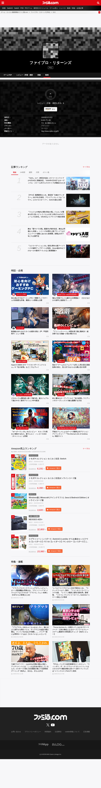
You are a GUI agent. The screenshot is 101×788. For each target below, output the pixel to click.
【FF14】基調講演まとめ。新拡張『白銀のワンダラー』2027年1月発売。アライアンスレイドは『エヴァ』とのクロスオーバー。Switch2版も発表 (46, 199)
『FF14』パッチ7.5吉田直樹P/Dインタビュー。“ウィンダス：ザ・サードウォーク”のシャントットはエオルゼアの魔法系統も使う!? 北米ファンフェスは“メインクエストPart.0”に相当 (70, 695)
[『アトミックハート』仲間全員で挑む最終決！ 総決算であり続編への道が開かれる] (71, 322)
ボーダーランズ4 (22, 440)
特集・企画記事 (86, 8)
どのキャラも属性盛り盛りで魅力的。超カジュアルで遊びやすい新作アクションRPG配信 (30, 408)
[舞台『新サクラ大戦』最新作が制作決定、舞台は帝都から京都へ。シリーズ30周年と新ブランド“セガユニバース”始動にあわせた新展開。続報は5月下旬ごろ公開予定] (78, 236)
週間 (30, 174)
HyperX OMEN (21, 367)
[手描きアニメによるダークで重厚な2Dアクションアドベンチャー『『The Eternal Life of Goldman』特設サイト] (71, 430)
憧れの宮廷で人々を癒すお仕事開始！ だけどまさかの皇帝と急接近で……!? (70, 301)
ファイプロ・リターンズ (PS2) (40, 12)
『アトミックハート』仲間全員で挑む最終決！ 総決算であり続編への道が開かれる (70, 338)
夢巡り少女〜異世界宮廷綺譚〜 (68, 296)
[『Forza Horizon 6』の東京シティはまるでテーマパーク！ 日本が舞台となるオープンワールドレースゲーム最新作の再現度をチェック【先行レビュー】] (71, 636)
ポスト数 (46, 174)
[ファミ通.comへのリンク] (50, 2)
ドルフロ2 (20, 333)
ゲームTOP (8, 76)
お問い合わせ (19, 761)
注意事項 (57, 761)
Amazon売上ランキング (23, 462)
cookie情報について (70, 761)
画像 (39, 76)
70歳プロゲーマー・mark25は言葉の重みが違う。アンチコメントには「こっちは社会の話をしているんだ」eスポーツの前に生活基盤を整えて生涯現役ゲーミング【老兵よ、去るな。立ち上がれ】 (29, 695)
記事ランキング (19, 169)
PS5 (24, 8)
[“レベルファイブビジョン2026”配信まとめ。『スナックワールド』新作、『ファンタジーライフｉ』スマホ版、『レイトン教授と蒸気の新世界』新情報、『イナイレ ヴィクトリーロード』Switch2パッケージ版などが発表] (71, 592)
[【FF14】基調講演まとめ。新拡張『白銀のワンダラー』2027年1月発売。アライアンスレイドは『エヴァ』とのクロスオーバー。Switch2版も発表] (78, 202)
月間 (37, 174)
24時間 (22, 174)
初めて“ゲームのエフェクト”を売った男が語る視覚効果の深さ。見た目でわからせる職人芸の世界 (70, 373)
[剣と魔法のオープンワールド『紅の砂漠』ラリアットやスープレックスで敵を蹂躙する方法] (71, 393)
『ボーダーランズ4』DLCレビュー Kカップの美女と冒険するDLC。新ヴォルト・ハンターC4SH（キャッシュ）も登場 (29, 446)
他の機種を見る (50, 125)
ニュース (69, 8)
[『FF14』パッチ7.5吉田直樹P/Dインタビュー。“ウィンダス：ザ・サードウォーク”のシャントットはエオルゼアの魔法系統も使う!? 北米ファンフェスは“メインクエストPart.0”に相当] (71, 677)
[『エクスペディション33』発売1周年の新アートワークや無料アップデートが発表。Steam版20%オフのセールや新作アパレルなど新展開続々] (78, 253)
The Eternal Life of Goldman (67, 440)
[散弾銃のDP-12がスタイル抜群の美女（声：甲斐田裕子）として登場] (30, 322)
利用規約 (48, 761)
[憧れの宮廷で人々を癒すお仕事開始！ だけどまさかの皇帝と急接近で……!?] (71, 286)
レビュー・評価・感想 (25, 76)
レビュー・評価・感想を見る (49, 105)
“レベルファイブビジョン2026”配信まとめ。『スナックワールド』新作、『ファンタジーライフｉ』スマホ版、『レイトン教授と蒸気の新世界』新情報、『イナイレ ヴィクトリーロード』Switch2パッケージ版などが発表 (70, 611)
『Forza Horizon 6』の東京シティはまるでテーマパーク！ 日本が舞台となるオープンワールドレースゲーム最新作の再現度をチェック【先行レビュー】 (70, 653)
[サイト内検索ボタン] (98, 3)
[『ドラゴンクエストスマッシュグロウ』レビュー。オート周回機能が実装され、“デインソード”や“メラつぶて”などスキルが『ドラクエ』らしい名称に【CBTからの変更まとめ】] (30, 592)
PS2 (42, 125)
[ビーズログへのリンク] (58, 773)
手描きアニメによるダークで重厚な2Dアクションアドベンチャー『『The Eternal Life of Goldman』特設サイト (70, 446)
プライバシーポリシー (34, 761)
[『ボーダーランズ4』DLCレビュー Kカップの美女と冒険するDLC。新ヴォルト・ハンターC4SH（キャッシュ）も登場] (30, 430)
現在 (14, 174)
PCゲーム (32, 8)
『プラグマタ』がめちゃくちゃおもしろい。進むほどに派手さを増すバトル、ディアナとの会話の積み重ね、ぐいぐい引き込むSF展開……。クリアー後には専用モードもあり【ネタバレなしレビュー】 (29, 654)
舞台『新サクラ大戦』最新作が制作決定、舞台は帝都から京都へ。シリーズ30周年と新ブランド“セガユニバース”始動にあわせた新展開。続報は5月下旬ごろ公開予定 (46, 234)
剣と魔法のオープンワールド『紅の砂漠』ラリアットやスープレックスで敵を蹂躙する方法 (70, 410)
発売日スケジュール (45, 8)
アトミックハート (63, 333)
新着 (4, 8)
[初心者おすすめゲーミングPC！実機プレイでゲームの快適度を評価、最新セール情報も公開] (30, 286)
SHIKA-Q (61, 367)
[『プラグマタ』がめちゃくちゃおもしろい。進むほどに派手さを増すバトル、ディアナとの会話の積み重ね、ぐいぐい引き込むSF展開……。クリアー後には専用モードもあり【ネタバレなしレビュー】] (30, 636)
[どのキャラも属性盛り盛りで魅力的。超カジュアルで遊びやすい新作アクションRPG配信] (30, 393)
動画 (76, 8)
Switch (18, 8)
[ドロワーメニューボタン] (3, 3)
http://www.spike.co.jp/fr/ (50, 133)
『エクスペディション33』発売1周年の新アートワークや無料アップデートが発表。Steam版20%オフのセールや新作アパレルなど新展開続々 (46, 250)
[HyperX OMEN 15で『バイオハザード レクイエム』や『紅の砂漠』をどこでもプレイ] (30, 357)
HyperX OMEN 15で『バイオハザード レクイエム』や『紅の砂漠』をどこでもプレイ (29, 372)
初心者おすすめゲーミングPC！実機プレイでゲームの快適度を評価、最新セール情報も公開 (29, 302)
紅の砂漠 (61, 404)
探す (54, 111)
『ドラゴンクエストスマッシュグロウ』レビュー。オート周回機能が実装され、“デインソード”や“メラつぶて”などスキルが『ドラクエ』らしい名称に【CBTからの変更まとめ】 (29, 610)
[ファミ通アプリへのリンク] (43, 773)
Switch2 (11, 8)
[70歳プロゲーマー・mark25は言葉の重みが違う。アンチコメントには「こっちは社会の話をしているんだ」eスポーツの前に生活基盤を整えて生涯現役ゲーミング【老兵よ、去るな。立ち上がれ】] (30, 677)
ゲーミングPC (21, 296)
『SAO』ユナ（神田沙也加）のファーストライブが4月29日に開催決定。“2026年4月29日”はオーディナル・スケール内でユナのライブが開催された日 (46, 182)
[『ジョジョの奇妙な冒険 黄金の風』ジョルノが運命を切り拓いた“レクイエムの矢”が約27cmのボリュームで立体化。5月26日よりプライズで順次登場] (78, 219)
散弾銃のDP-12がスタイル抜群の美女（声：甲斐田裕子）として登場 (29, 338)
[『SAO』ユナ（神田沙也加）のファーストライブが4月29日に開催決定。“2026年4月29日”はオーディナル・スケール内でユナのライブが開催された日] (78, 185)
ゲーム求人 (59, 8)
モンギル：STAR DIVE (24, 404)
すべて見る (86, 169)
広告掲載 (83, 761)
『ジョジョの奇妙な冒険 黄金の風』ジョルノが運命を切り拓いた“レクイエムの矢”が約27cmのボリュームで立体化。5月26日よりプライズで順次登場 (46, 216)
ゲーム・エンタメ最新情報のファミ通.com (14, 12)
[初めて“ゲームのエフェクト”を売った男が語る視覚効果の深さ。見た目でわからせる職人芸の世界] (71, 357)
